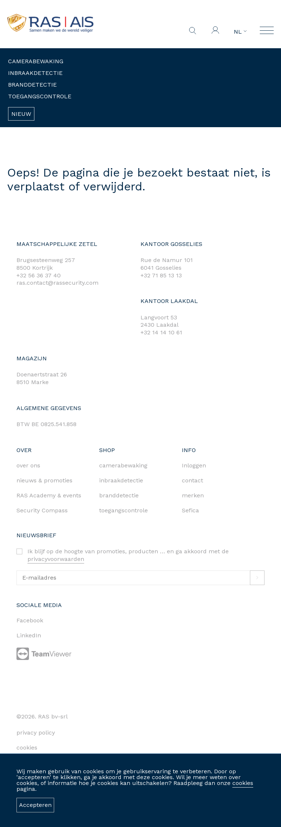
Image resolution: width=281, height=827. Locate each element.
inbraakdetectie (121, 480)
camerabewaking (123, 465)
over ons (28, 465)
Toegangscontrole (39, 96)
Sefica (190, 510)
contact (192, 480)
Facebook (29, 620)
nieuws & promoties (44, 480)
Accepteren (35, 804)
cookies (242, 782)
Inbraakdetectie (35, 72)
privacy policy (35, 732)
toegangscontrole (123, 510)
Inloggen (194, 465)
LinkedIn (28, 635)
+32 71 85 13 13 (161, 275)
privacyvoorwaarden (55, 558)
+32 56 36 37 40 (38, 275)
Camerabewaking (35, 61)
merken (193, 495)
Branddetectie (32, 84)
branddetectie (119, 495)
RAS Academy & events (48, 495)
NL (240, 32)
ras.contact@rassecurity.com (57, 282)
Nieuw (21, 113)
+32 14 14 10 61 (161, 332)
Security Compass (42, 510)
